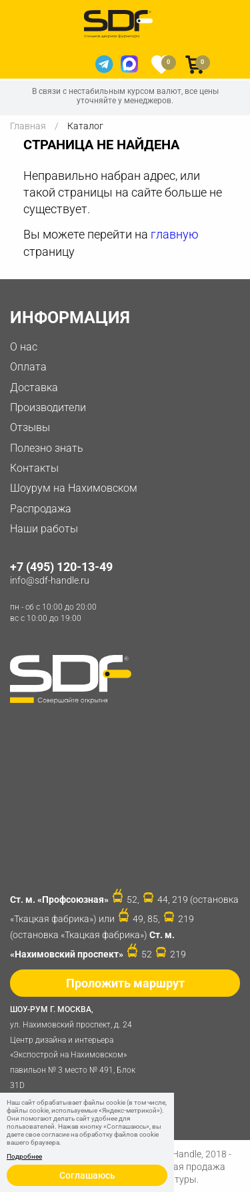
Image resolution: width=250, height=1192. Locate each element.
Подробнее (24, 1156)
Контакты (34, 468)
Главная (28, 126)
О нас (23, 346)
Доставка (34, 387)
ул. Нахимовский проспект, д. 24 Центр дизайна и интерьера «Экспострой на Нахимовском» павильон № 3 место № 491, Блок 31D (76, 1046)
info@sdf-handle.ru (49, 580)
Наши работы (44, 528)
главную (175, 234)
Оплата (28, 366)
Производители (48, 407)
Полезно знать (46, 448)
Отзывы (30, 427)
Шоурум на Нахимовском (73, 488)
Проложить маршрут (125, 983)
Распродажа (40, 508)
